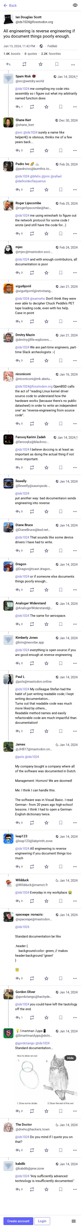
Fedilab (52, 46)
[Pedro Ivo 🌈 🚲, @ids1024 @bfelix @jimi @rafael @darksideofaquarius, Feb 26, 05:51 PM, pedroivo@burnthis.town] (40, 177)
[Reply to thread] (19, 106)
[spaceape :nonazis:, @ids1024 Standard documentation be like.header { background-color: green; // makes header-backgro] (40, 947)
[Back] (34, 5)
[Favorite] (40, 64)
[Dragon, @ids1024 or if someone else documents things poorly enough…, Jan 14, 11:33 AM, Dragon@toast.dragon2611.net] (40, 577)
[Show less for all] (75, 5)
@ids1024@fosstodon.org (33, 386)
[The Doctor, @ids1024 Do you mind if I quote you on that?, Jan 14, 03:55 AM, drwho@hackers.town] (40, 1137)
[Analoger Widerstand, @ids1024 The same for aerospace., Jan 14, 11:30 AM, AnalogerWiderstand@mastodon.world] (40, 614)
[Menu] (74, 1221)
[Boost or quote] (24, 64)
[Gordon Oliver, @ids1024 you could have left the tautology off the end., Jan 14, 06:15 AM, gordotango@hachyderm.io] (40, 1005)
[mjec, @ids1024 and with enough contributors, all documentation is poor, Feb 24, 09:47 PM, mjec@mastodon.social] (40, 260)
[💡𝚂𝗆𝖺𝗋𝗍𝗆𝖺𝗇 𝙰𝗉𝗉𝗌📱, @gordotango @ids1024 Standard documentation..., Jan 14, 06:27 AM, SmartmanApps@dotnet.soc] (40, 1071)
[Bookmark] (56, 64)
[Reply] (8, 64)
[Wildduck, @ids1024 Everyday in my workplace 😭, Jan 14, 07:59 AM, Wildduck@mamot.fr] (40, 891)
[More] (73, 64)
